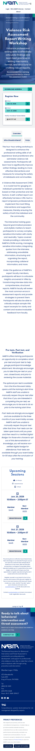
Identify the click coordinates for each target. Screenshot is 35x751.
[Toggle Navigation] (30, 4)
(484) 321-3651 (6, 686)
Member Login (6, 670)
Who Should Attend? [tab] (12, 140)
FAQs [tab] (27, 140)
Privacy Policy (18, 739)
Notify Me (11, 119)
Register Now (15, 518)
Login (7, 9)
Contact (28, 9)
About (18, 12)
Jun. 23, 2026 (11, 104)
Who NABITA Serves (17, 9)
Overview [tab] (17, 133)
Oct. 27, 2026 (12, 111)
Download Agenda (13, 89)
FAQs (16, 670)
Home (8, 18)
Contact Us (8, 635)
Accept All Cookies (21, 746)
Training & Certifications (19, 18)
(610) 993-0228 (6, 691)
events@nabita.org (11, 587)
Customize (8, 746)
